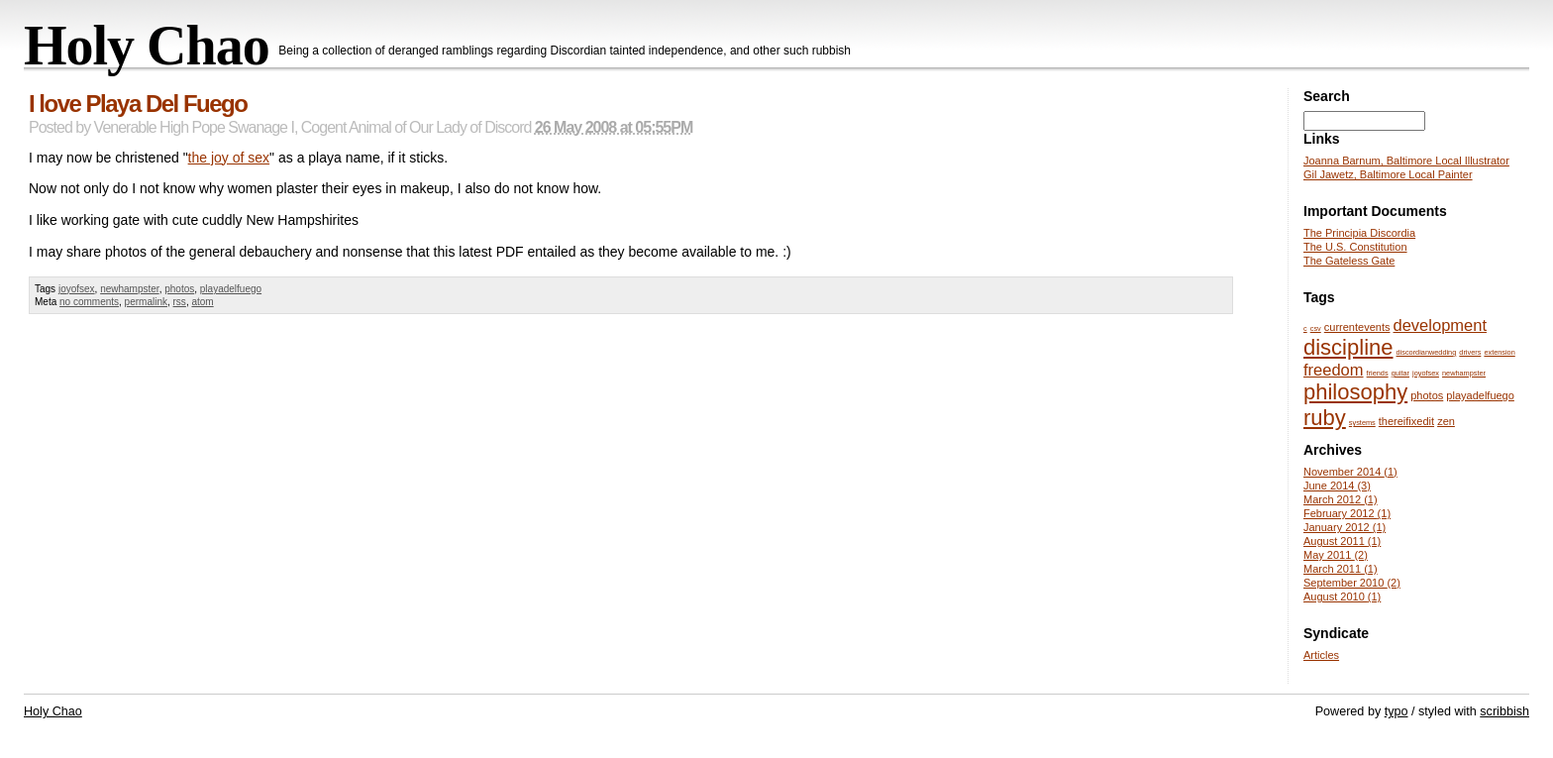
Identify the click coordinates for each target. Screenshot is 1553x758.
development (1440, 325)
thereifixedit (1406, 421)
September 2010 (1351, 583)
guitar (1400, 373)
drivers (1470, 352)
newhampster (129, 288)
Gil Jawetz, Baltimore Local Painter (1388, 174)
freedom (1333, 370)
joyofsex (76, 288)
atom (202, 301)
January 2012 (1344, 527)
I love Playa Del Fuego (138, 103)
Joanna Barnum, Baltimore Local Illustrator (1406, 160)
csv (1315, 328)
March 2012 (1340, 499)
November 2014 (1350, 472)
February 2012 (1347, 513)
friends (1378, 373)
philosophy (1355, 391)
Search (1326, 96)
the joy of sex (229, 157)
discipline (1348, 347)
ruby (1324, 417)
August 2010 (1342, 596)
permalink (146, 301)
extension (1499, 352)
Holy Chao (146, 45)
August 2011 (1342, 541)
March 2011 (1340, 569)
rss (179, 301)
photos (179, 288)
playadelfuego (230, 288)
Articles (1321, 655)
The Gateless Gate (1349, 261)
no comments (89, 301)
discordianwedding (1427, 352)
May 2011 (1335, 555)
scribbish (1504, 711)
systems (1362, 422)
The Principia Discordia (1359, 233)
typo (1396, 711)
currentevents (1357, 327)
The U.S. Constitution (1355, 247)
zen (1446, 421)
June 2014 (1337, 485)
